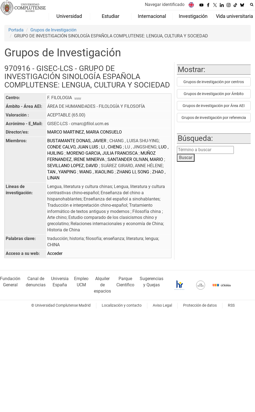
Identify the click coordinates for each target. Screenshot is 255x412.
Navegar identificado (164, 4)
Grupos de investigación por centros (213, 82)
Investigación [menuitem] (193, 16)
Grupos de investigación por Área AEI (214, 105)
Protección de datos (200, 305)
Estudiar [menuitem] (110, 16)
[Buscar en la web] (251, 4)
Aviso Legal (162, 305)
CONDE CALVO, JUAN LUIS (73, 147)
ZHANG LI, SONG (133, 171)
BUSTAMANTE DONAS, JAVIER (77, 140)
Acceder (54, 253)
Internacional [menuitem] (152, 16)
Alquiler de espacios (102, 285)
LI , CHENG (112, 147)
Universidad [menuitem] (69, 16)
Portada (16, 30)
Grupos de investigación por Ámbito (214, 94)
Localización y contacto (122, 305)
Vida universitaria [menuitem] (234, 16)
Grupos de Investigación (53, 30)
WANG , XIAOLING (97, 171)
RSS (231, 305)
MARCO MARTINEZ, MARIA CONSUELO (84, 132)
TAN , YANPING (62, 171)
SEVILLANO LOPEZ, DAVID (73, 165)
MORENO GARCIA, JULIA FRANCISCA (102, 153)
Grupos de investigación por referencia (213, 117)
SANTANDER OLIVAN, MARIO (135, 159)
